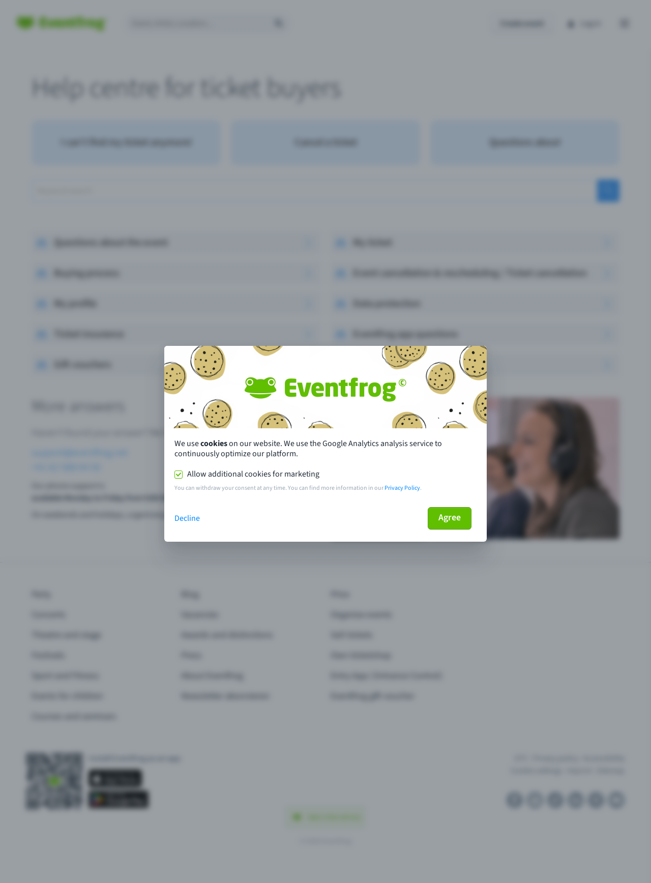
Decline (187, 518)
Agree (449, 517)
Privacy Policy (402, 488)
